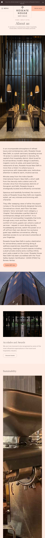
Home (17, 20)
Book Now (38, 8)
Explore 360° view (10, 265)
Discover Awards (10, 355)
